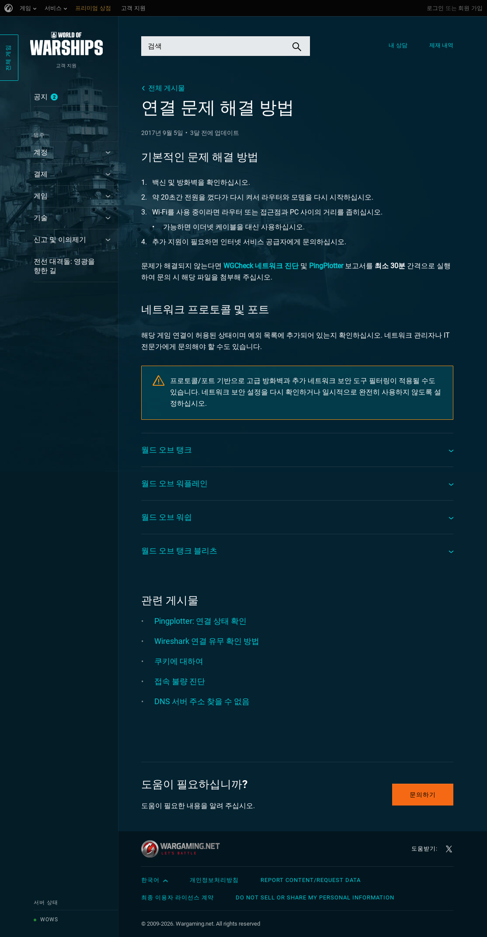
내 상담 (398, 45)
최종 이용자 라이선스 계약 (177, 897)
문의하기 (423, 794)
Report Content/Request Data (311, 880)
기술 (41, 218)
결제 (41, 174)
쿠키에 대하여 (178, 661)
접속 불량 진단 (179, 681)
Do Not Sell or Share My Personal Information (315, 897)
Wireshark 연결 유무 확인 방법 (206, 641)
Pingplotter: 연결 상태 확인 (200, 621)
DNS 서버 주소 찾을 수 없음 (202, 701)
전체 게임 (8, 58)
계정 (41, 152)
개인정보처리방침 (214, 880)
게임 (41, 196)
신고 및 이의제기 (60, 239)
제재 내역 (441, 45)
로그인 (435, 8)
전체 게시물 (166, 88)
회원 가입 (470, 8)
